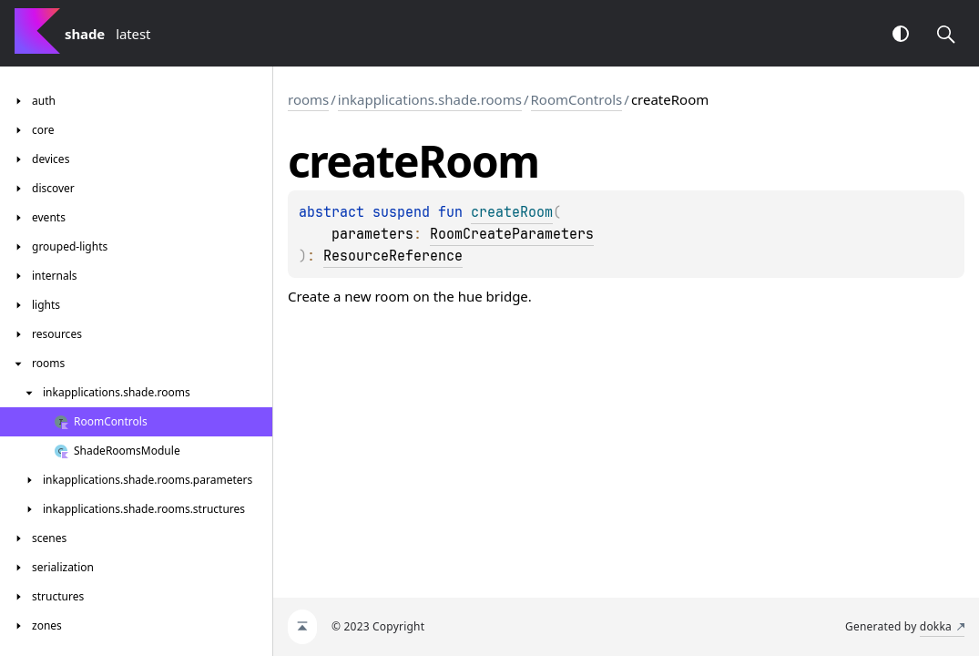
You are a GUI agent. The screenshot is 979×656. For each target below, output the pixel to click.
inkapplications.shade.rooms (430, 99)
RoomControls (577, 99)
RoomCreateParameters (512, 234)
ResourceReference (393, 256)
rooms (308, 99)
